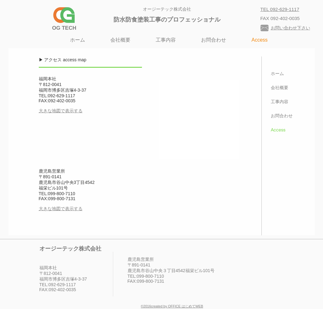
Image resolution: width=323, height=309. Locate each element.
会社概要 (279, 87)
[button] (166, 40)
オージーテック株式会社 (167, 9)
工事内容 (279, 101)
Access (278, 130)
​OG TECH (64, 28)
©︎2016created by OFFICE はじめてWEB (172, 306)
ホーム (277, 73)
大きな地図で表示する (61, 110)
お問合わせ (282, 116)
